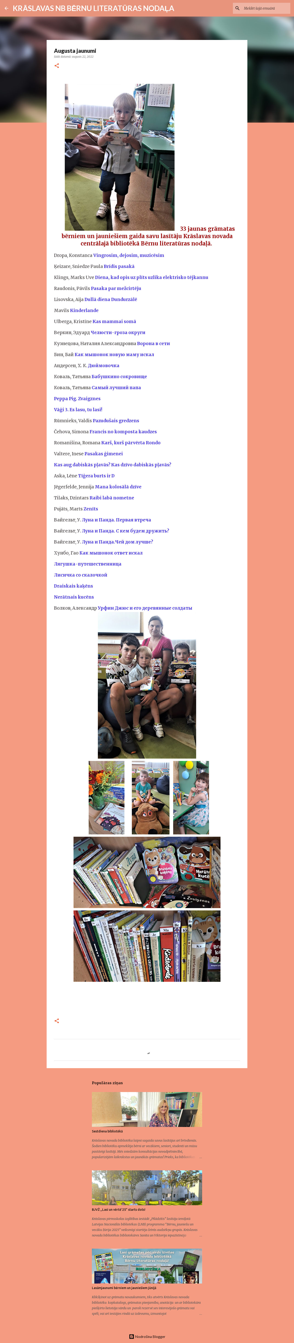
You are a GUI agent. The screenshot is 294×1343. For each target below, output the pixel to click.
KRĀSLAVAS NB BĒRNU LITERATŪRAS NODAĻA (93, 8)
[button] (56, 66)
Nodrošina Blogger (147, 1336)
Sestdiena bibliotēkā (107, 1131)
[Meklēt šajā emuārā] (266, 8)
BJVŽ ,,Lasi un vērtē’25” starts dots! (118, 1209)
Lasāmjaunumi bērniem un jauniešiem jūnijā (124, 1288)
